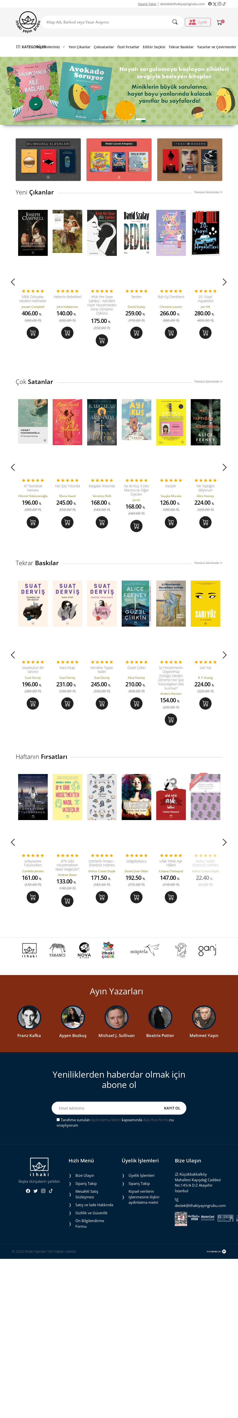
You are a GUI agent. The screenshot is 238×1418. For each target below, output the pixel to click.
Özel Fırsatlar (128, 47)
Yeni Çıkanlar (79, 47)
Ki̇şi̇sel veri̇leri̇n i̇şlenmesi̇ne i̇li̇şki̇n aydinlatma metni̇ (144, 1198)
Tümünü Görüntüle (208, 192)
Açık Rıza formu (156, 1120)
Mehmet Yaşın (204, 1036)
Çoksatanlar (104, 47)
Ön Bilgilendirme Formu (89, 1224)
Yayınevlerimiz (50, 47)
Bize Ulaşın (84, 1176)
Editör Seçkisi (154, 47)
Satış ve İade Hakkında (94, 1205)
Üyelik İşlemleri (142, 1176)
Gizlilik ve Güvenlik (91, 1213)
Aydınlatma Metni (106, 1120)
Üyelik (198, 22)
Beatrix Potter (160, 1036)
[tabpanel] (119, 91)
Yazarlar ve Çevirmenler (216, 47)
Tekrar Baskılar (181, 47)
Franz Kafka (29, 1036)
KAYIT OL (172, 1108)
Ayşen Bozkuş (72, 1036)
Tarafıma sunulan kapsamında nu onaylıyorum (115, 1123)
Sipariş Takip (147, 4)
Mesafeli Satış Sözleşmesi (86, 1195)
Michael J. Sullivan (116, 1036)
